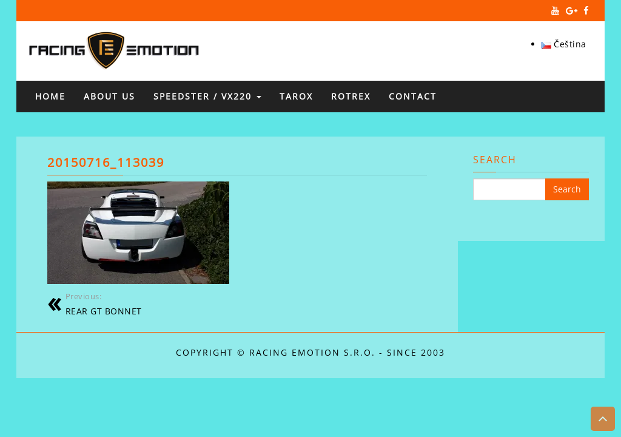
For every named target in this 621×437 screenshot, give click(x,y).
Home (50, 96)
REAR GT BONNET (146, 303)
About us (109, 96)
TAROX (296, 96)
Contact (413, 96)
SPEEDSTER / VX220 (207, 96)
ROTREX (351, 96)
